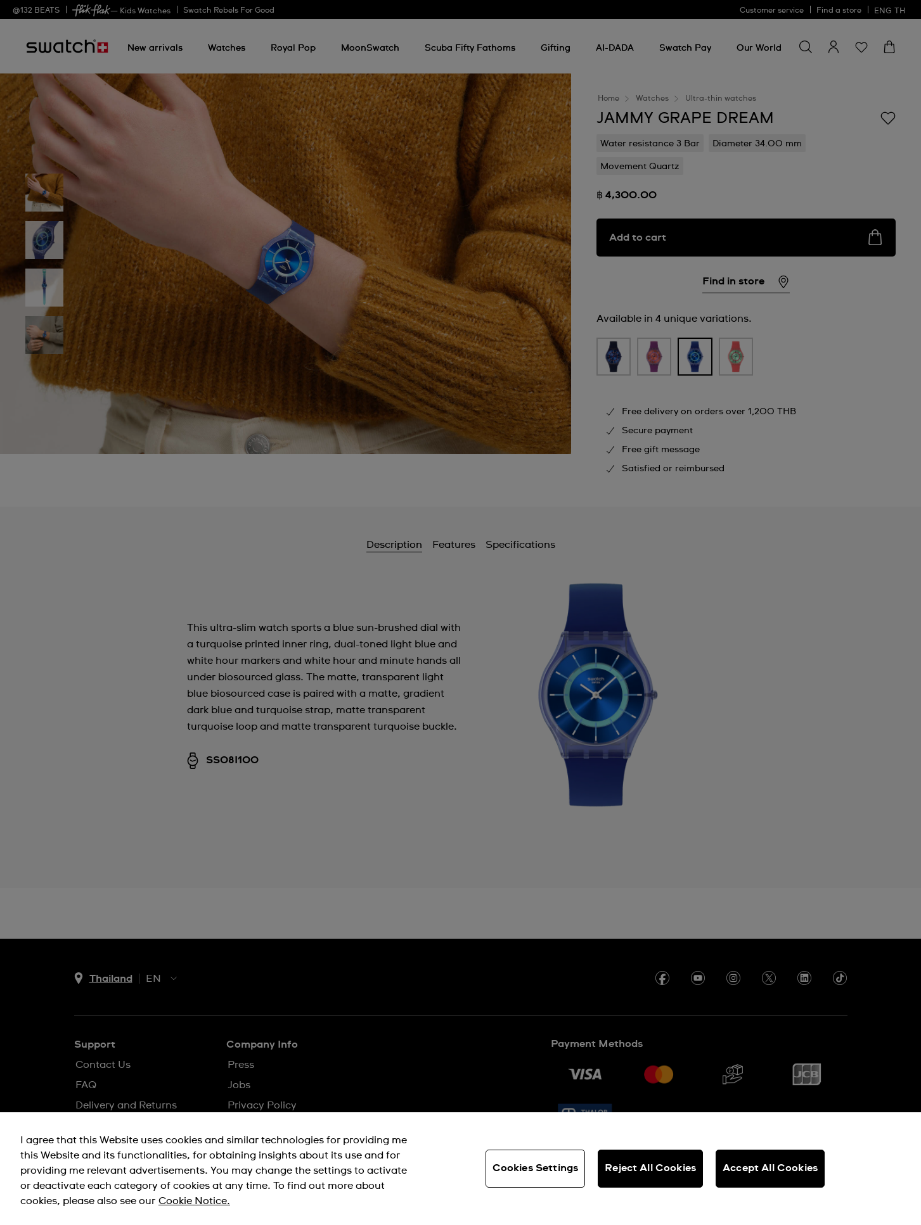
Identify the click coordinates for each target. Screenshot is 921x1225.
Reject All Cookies (650, 1168)
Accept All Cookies (770, 1168)
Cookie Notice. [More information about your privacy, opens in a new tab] (194, 1201)
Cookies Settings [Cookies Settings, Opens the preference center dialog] (536, 1168)
